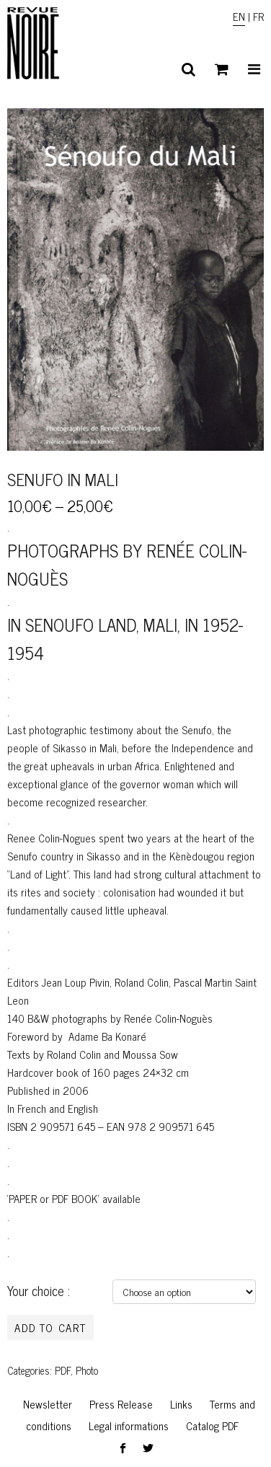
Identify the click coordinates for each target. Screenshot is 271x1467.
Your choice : (38, 1290)
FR (258, 16)
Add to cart (50, 1327)
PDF (63, 1370)
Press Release (121, 1404)
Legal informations (129, 1426)
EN (239, 16)
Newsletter (47, 1404)
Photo (87, 1370)
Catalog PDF (212, 1426)
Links (181, 1404)
